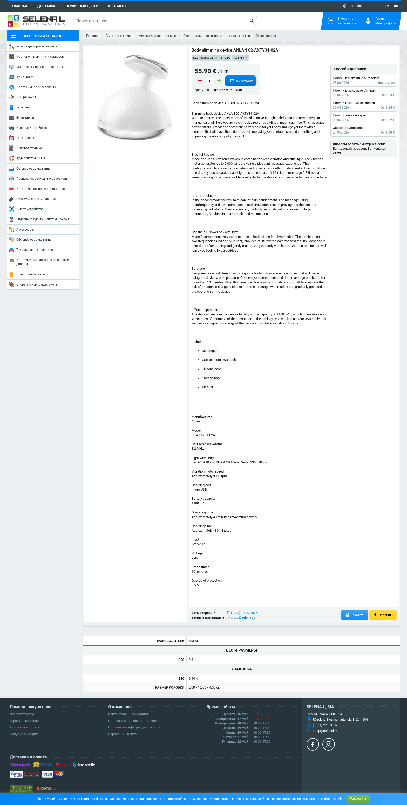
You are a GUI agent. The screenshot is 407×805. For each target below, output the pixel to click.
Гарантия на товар (24, 721)
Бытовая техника (25, 148)
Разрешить (358, 798)
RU (396, 6)
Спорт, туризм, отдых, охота (33, 284)
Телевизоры (21, 138)
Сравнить (383, 615)
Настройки (353, 6)
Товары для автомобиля (31, 249)
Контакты (117, 6)
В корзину (240, 81)
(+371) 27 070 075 (244, 613)
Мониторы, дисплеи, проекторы (36, 67)
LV (387, 6)
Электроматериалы (27, 274)
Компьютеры (22, 77)
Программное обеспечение (33, 87)
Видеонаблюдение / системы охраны (40, 219)
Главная (19, 6)
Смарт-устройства (26, 209)
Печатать (355, 615)
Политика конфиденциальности (134, 727)
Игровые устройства (28, 127)
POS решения (22, 97)
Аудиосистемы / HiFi (28, 158)
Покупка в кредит (24, 734)
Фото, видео (21, 117)
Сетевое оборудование (29, 168)
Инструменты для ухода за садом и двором (39, 261)
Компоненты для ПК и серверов (36, 56)
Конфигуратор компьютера (33, 46)
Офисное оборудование (30, 239)
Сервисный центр (82, 6)
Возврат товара (22, 714)
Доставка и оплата (25, 727)
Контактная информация (128, 714)
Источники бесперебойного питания (39, 188)
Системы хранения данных (32, 199)
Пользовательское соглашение (133, 721)
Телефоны (20, 107)
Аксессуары (21, 229)
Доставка (46, 6)
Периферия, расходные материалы (38, 178)
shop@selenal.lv (243, 617)
